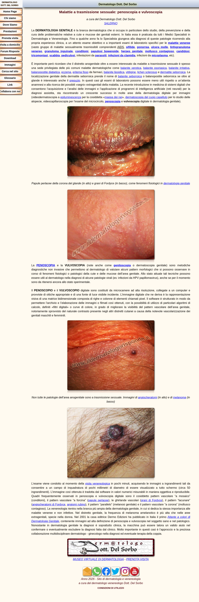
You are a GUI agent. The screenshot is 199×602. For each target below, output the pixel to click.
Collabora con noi (13, 91)
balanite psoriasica (155, 67)
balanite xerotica (132, 67)
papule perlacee (113, 508)
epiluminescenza (74, 97)
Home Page (13, 11)
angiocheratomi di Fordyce (66, 512)
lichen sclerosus (151, 72)
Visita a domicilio (13, 44)
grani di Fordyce (166, 508)
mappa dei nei (118, 97)
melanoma (183, 405)
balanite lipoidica (117, 72)
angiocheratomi (151, 405)
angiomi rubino (95, 512)
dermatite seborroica (177, 72)
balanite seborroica (135, 76)
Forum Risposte (13, 51)
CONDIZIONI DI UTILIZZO (112, 596)
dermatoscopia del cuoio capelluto (152, 97)
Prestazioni (13, 31)
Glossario (13, 78)
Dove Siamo (13, 24)
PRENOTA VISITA (139, 567)
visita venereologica (99, 491)
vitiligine (135, 72)
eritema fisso (84, 72)
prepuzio (79, 80)
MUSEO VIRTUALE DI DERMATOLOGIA (100, 567)
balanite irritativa (179, 67)
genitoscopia (123, 273)
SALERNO (112, 23)
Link (13, 84)
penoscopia (129, 101)
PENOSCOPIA (49, 273)
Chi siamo (13, 18)
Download (14, 58)
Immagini (13, 64)
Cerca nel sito (13, 71)
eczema (69, 72)
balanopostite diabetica (49, 72)
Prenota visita (13, 38)
